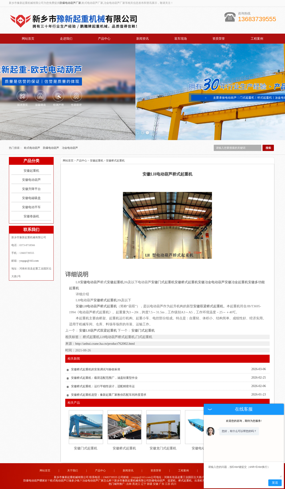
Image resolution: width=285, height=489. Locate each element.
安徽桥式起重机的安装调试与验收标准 (95, 369)
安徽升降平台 (31, 189)
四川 (173, 483)
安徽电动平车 (31, 207)
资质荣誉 (218, 38)
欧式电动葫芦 (32, 147)
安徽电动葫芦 (31, 179)
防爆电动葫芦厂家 (70, 2)
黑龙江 (136, 483)
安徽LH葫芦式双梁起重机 (98, 330)
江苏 (167, 483)
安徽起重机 (31, 170)
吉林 (129, 483)
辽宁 (143, 483)
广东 (161, 483)
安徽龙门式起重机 (163, 448)
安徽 (155, 483)
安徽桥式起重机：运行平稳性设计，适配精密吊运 (103, 386)
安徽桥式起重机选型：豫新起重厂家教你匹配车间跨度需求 (108, 394)
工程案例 (257, 38)
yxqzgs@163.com (29, 260)
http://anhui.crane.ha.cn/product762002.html (105, 343)
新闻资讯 (142, 38)
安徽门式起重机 (143, 330)
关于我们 (72, 470)
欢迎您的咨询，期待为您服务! (244, 420)
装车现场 (180, 38)
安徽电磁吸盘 (31, 198)
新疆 (149, 483)
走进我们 (66, 38)
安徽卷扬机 (31, 216)
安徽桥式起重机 (115, 160)
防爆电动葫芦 (51, 147)
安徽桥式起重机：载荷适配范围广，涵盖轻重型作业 (104, 377)
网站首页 (28, 38)
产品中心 (104, 38)
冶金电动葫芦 (70, 147)
